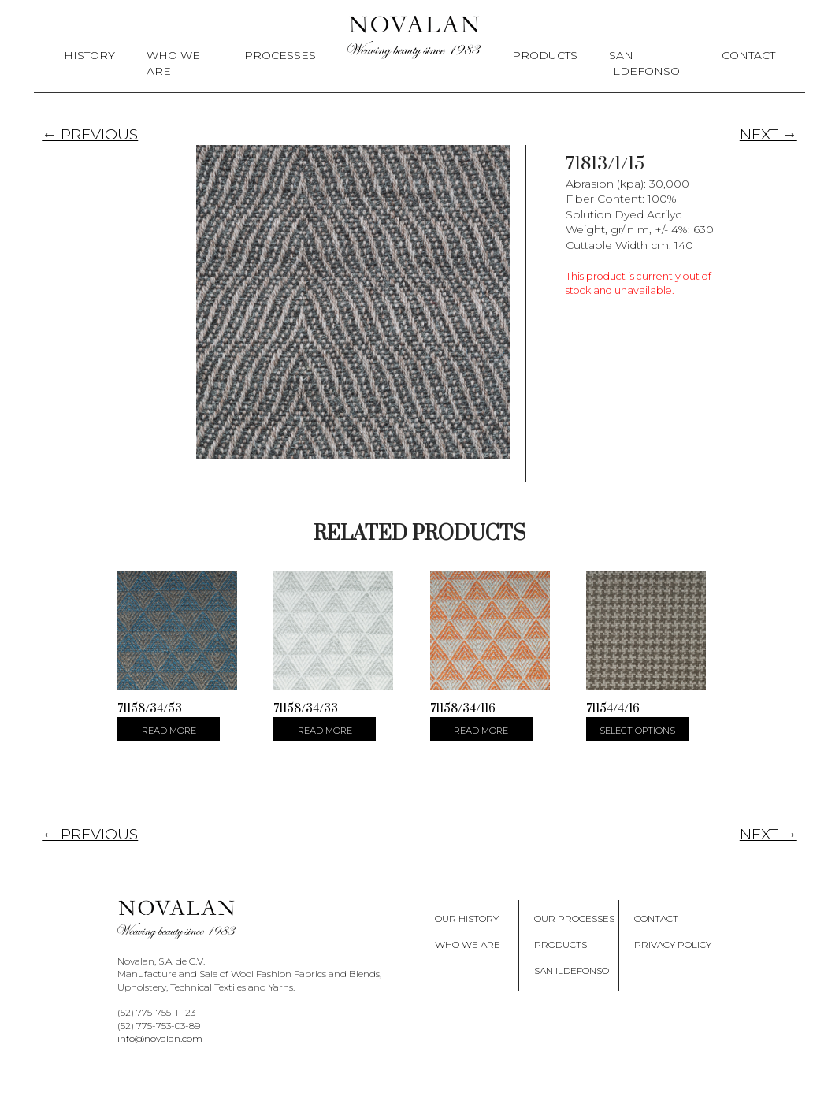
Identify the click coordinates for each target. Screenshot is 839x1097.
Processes (280, 55)
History (89, 55)
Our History (467, 918)
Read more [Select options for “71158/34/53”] (169, 730)
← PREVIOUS (90, 134)
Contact (748, 55)
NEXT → (768, 134)
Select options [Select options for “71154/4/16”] (637, 730)
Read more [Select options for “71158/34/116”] (481, 730)
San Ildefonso (644, 63)
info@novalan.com (159, 1038)
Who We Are (173, 63)
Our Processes (574, 918)
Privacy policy (672, 944)
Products (544, 55)
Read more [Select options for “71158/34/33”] (325, 730)
